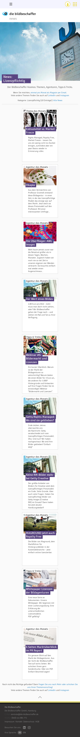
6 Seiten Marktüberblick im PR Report (41, 648)
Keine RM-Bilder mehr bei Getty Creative (39, 476)
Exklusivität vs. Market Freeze (40, 130)
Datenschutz (28, 721)
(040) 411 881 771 (19, 718)
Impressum (9, 721)
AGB (37, 721)
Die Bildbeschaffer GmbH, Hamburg (20, 711)
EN (24, 732)
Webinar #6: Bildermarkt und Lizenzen (36, 358)
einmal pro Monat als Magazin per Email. (49, 92)
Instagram (64, 95)
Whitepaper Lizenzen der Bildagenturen (39, 590)
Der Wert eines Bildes (39, 299)
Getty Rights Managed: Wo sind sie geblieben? (40, 418)
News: (7, 77)
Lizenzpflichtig (14, 81)
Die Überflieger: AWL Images (39, 242)
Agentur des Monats (37, 167)
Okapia (30, 185)
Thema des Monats (36, 111)
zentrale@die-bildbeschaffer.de (24, 714)
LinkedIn (52, 95)
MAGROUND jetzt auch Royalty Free (40, 534)
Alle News (57, 100)
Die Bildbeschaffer (13, 707)
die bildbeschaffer (22, 14)
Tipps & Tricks (33, 337)
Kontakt (18, 721)
